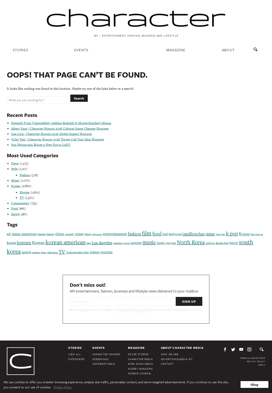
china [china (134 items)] (59, 233)
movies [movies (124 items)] (136, 242)
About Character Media (182, 348)
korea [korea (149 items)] (11, 242)
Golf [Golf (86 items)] (165, 234)
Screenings (100, 359)
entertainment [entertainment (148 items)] (115, 233)
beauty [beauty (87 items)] (50, 234)
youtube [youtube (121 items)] (106, 252)
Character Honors (106, 354)
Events (81, 49)
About (228, 49)
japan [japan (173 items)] (210, 234)
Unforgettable (103, 364)
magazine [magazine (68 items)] (118, 243)
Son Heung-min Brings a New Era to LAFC (41, 144)
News (15, 163)
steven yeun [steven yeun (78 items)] (39, 252)
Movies (24, 192)
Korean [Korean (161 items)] (38, 242)
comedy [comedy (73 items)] (69, 234)
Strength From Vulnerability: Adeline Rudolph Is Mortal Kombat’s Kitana (61, 123)
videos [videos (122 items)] (94, 252)
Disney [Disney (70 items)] (87, 234)
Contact (167, 364)
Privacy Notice (138, 310)
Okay (254, 384)
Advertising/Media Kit (177, 359)
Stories (20, 49)
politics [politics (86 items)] (210, 243)
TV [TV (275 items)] (62, 251)
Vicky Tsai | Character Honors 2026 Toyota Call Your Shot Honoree (57, 139)
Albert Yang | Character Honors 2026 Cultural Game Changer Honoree (60, 128)
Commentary (20, 203)
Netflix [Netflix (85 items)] (161, 243)
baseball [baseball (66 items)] (42, 234)
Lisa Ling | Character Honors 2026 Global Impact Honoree (51, 134)
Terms (121, 310)
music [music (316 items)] (149, 242)
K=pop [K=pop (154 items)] (244, 233)
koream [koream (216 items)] (24, 242)
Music (15, 180)
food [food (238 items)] (157, 233)
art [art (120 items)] (9, 233)
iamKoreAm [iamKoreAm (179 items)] (194, 234)
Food (14, 208)
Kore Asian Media (140, 364)
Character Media (140, 359)
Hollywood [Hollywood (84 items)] (175, 234)
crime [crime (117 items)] (79, 233)
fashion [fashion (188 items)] (134, 234)
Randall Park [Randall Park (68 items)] (222, 243)
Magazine (176, 49)
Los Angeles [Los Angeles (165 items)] (102, 242)
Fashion (25, 175)
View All (74, 354)
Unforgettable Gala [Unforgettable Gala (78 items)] (77, 252)
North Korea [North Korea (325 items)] (191, 242)
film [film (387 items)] (147, 233)
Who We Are (169, 354)
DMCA (262, 364)
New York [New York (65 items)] (171, 243)
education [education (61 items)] (97, 234)
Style (14, 168)
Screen (15, 186)
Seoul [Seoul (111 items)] (234, 242)
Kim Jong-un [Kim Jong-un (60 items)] (257, 234)
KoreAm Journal (140, 373)
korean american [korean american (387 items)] (65, 242)
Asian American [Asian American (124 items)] (24, 233)
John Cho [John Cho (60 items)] (220, 234)
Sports (15, 214)
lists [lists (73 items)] (88, 243)
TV (22, 197)
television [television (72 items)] (52, 252)
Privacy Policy (256, 361)
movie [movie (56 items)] (127, 243)
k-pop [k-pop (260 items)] (232, 233)
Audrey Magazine (140, 368)
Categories (76, 359)
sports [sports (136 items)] (26, 252)
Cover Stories (138, 354)
